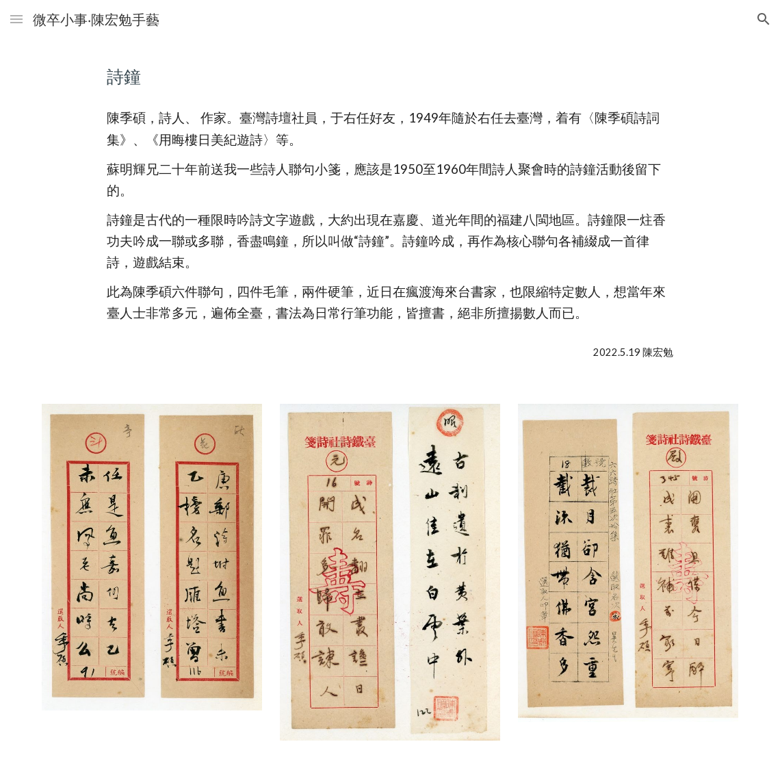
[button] (16, 19)
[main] (390, 76)
